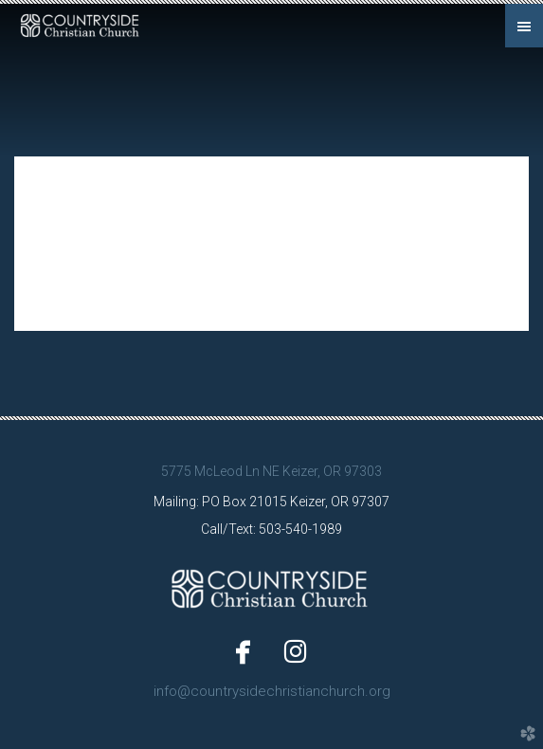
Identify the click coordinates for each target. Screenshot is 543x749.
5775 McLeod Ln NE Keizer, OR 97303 (271, 471)
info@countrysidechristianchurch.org (272, 691)
